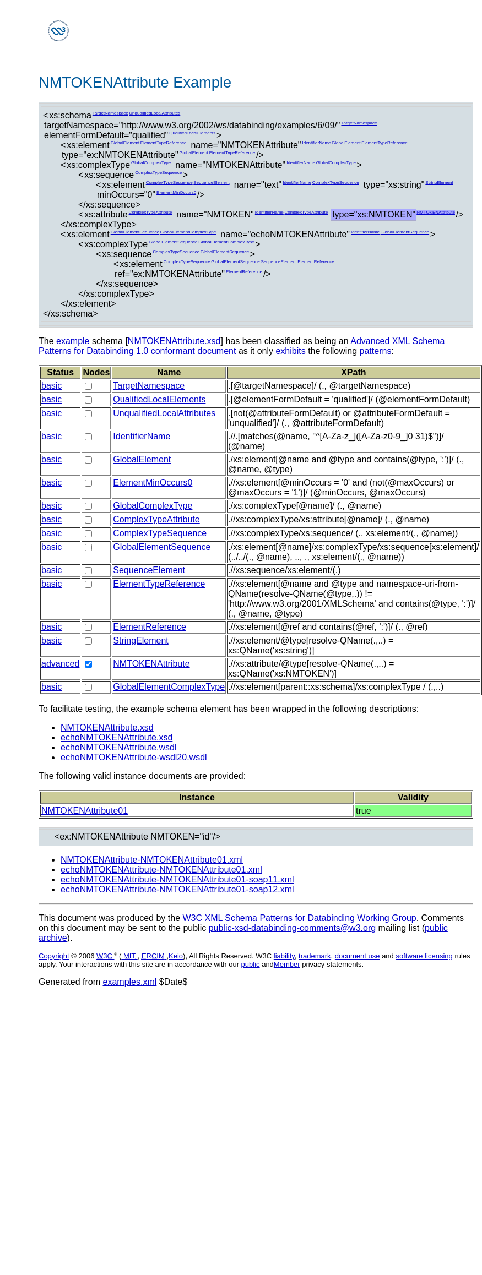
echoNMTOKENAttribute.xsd (116, 737)
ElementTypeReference (163, 142)
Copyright (54, 956)
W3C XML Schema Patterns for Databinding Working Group (299, 918)
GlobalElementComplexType (188, 232)
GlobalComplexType (151, 162)
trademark (315, 956)
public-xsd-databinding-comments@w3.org (292, 928)
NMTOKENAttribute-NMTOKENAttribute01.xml (152, 859)
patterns (376, 351)
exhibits (290, 351)
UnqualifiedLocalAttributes (154, 113)
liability (284, 956)
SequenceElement (211, 182)
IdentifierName (316, 142)
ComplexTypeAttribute (150, 212)
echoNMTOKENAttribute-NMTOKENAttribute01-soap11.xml (177, 879)
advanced (60, 663)
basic (51, 385)
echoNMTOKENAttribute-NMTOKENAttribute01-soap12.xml (177, 889)
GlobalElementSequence (135, 232)
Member (287, 964)
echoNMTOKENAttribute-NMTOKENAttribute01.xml (161, 869)
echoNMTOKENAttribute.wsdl (118, 747)
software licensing (424, 956)
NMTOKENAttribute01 (84, 810)
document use (357, 956)
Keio (176, 956)
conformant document (193, 351)
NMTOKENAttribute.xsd (174, 341)
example (72, 341)
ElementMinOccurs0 (176, 192)
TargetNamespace (110, 113)
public (250, 964)
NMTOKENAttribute (435, 212)
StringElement (439, 182)
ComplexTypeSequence (158, 172)
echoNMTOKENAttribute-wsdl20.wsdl (134, 757)
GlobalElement (125, 142)
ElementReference (315, 261)
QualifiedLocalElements (192, 132)
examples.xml (130, 982)
